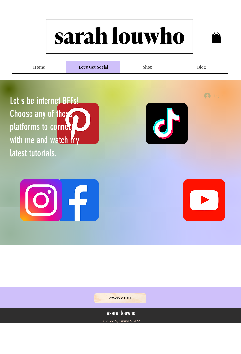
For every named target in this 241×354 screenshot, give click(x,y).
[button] (216, 37)
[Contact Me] (120, 298)
